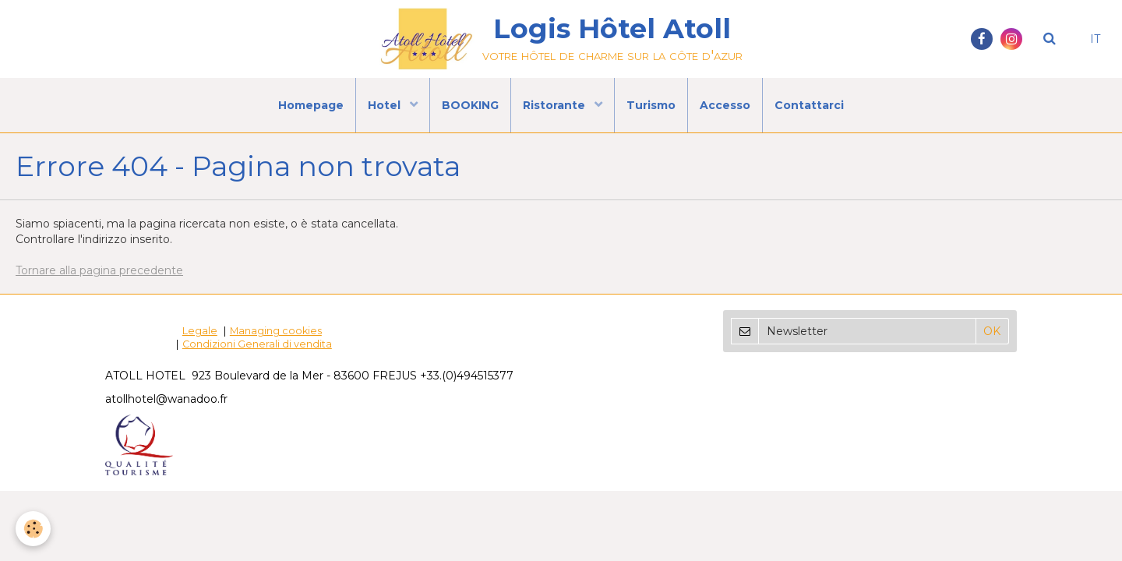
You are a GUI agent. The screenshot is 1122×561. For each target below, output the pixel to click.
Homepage (311, 105)
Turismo (651, 105)
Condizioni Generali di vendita (257, 344)
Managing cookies (276, 331)
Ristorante (555, 105)
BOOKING (470, 105)
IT (1095, 39)
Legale (199, 331)
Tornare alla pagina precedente (99, 270)
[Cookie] (33, 528)
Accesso (725, 105)
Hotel (386, 105)
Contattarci (809, 105)
